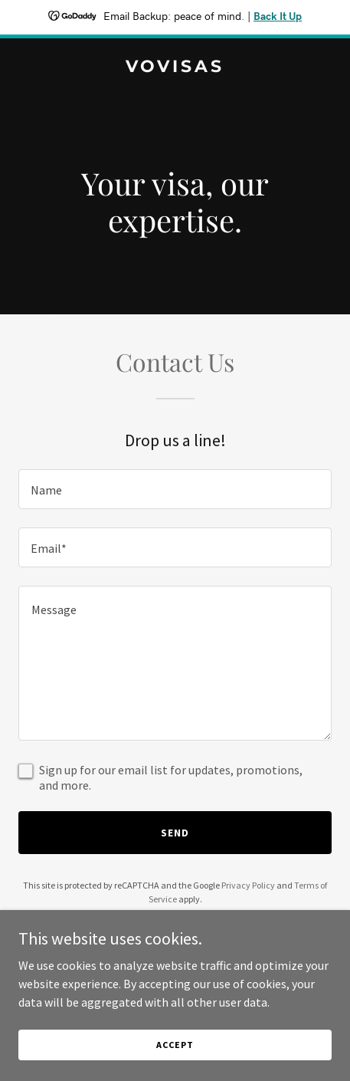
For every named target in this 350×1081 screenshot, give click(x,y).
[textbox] (175, 489)
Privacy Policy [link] (248, 885)
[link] (175, 67)
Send (175, 833)
